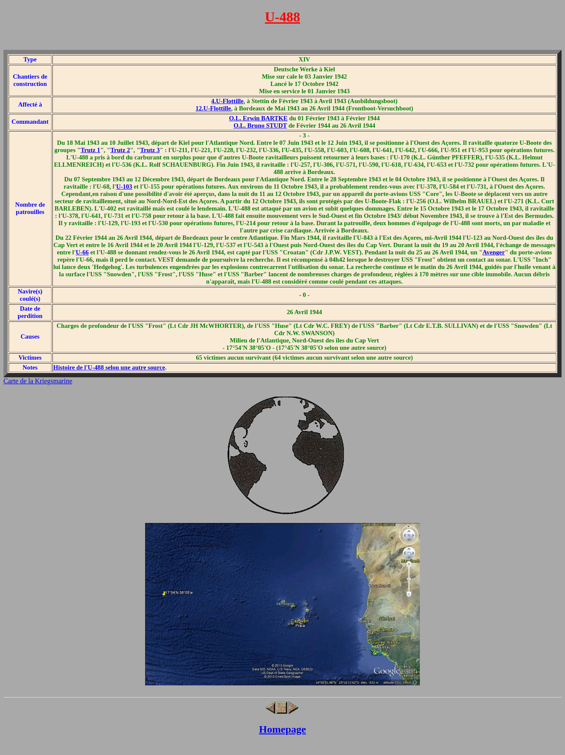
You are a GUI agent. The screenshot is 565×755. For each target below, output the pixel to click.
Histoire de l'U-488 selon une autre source (109, 367)
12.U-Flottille (213, 108)
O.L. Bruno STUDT (260, 125)
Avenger (494, 252)
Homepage (282, 729)
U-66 (82, 252)
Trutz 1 (90, 150)
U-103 (124, 186)
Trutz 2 (120, 150)
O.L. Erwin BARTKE (258, 118)
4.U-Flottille (227, 101)
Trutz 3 (150, 150)
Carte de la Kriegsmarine (37, 381)
